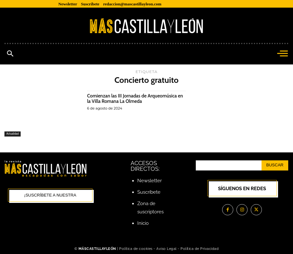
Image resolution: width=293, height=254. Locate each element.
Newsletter (149, 181)
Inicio (143, 223)
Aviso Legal (167, 249)
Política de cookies (136, 249)
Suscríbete (148, 192)
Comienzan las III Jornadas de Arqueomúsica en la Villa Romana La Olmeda (135, 98)
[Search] (275, 165)
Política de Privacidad (200, 249)
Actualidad (12, 134)
